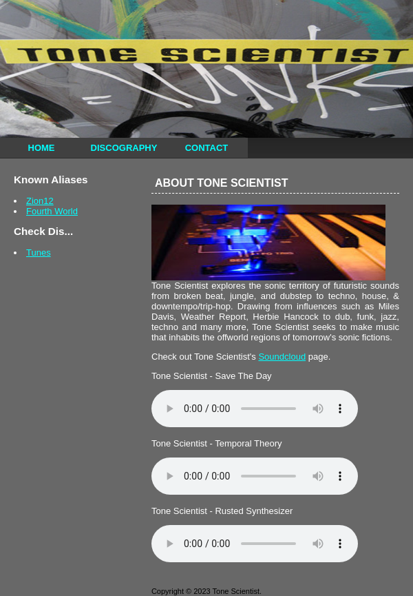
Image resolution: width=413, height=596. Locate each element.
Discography (124, 148)
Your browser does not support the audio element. (254, 408)
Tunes (38, 252)
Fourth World (52, 211)
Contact (207, 148)
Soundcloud (282, 356)
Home (41, 148)
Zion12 (40, 201)
